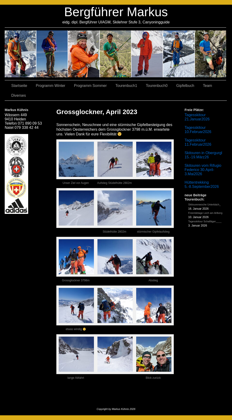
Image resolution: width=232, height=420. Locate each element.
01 (147, 53)
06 (210, 53)
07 (84, 53)
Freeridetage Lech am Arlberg (205, 213)
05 (179, 53)
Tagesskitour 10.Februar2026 (198, 130)
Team (207, 86)
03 (52, 53)
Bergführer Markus (116, 12)
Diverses (18, 95)
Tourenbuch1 (126, 86)
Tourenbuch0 (157, 86)
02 (20, 53)
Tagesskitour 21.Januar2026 (197, 117)
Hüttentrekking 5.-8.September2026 (202, 184)
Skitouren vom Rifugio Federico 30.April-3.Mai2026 (203, 170)
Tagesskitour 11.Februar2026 (198, 142)
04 (115, 53)
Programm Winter (50, 86)
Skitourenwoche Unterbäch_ (204, 204)
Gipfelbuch (185, 86)
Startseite (19, 86)
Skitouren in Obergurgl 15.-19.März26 (203, 155)
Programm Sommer (90, 86)
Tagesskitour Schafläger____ (205, 221)
